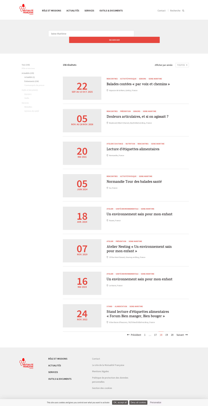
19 (166, 331)
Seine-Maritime (155, 72)
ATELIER (110, 202)
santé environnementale (127, 202)
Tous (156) (26, 58)
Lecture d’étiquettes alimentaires (137, 144)
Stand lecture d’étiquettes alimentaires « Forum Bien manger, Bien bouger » (139, 312)
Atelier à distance (115, 137)
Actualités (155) (28, 67)
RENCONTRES (112, 72)
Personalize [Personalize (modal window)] (155, 402)
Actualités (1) (29, 71)
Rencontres (143, 137)
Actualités (72, 10)
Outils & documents (111, 10)
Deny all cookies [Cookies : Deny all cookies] (138, 402)
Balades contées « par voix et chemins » (133, 81)
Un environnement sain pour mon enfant (138, 211)
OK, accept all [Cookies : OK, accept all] (120, 402)
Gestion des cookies (102, 385)
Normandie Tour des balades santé (138, 176)
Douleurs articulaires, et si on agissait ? (133, 114)
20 (172, 331)
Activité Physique (128, 72)
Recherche (175, 10)
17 (155, 331)
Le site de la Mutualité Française (108, 362)
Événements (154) (31, 75)
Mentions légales (100, 368)
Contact (162, 10)
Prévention (125, 105)
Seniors (142, 72)
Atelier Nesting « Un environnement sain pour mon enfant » (140, 244)
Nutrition (130, 137)
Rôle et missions (51, 10)
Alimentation (121, 300)
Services (89, 10)
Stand (109, 300)
